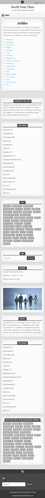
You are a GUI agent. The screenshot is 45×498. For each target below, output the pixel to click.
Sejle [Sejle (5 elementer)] (29, 232)
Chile (8, 53)
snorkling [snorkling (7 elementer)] (28, 235)
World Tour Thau (22, 7)
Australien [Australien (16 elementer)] (9, 209)
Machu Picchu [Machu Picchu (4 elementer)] (26, 220)
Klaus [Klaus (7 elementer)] (6, 220)
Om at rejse (10, 77)
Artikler (22, 23)
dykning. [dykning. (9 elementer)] (8, 212)
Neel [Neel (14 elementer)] (18, 226)
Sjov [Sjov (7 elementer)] (19, 235)
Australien (10, 45)
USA (7, 85)
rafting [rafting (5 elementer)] (14, 232)
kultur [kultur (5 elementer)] (15, 220)
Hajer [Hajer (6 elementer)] (30, 218)
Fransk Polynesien (13, 61)
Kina (7, 71)
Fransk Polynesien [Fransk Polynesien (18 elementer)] (11, 215)
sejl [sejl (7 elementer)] (22, 232)
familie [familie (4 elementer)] (36, 212)
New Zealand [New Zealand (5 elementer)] (9, 229)
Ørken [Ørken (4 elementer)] (7, 244)
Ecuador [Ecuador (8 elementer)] (17, 212)
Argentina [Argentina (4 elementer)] (28, 206)
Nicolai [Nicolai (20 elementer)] (20, 229)
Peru (8, 79)
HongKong (10, 69)
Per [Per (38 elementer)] (37, 229)
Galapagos (10, 63)
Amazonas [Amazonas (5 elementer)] (17, 206)
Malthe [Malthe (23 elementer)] (18, 223)
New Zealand (11, 74)
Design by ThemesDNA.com (22, 496)
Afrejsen (9, 40)
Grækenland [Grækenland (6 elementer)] (20, 218)
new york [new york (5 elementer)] (27, 226)
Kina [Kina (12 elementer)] (37, 218)
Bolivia (8, 47)
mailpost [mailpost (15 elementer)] (8, 223)
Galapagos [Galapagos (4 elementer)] (8, 218)
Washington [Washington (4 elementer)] (28, 241)
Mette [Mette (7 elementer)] (27, 223)
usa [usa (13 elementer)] (30, 238)
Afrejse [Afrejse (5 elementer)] (7, 206)
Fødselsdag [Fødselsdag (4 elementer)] (25, 215)
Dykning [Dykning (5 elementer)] (36, 209)
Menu (7, 15)
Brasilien (9, 50)
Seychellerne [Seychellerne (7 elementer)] (9, 235)
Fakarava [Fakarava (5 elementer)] (27, 212)
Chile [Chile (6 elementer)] (27, 209)
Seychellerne (11, 82)
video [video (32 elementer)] (17, 241)
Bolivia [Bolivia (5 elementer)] (19, 209)
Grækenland (10, 66)
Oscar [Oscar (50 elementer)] (29, 229)
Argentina (10, 42)
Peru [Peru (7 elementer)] (6, 232)
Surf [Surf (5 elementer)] (15, 238)
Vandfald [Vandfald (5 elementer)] (8, 241)
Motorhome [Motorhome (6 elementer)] (9, 226)
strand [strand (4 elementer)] (7, 238)
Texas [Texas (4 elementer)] (23, 238)
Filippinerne (11, 58)
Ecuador (9, 55)
